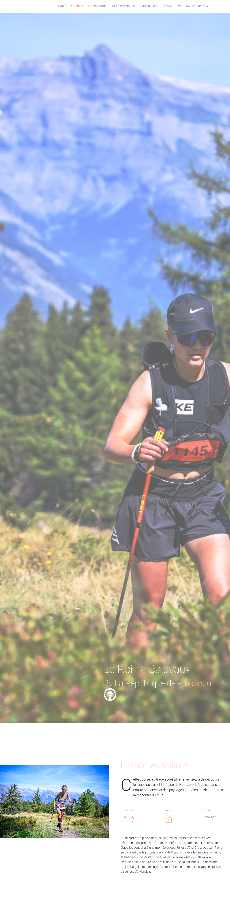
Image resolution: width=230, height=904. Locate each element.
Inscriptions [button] (97, 6)
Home (62, 6)
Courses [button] (77, 6)
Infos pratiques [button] (123, 6)
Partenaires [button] (149, 6)
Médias (167, 6)
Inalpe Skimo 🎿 (196, 6)
